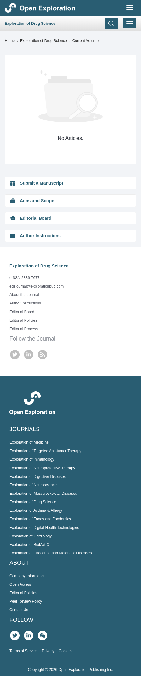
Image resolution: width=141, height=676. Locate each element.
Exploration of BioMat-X (29, 544)
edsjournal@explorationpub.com (36, 286)
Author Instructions (25, 303)
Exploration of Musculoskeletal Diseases (43, 493)
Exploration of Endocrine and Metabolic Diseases (50, 553)
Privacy (48, 651)
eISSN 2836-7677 (24, 278)
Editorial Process (23, 329)
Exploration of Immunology (31, 459)
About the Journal (24, 295)
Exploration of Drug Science (43, 40)
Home (10, 40)
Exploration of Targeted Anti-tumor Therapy (45, 451)
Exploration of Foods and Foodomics (40, 519)
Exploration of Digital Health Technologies (44, 527)
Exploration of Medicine (29, 442)
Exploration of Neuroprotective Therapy (42, 468)
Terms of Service (23, 651)
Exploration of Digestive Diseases (37, 476)
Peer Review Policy (25, 601)
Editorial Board (21, 312)
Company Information (27, 576)
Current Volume (85, 40)
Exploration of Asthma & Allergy (35, 510)
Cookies (65, 651)
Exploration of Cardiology (30, 536)
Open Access (20, 584)
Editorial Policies (23, 320)
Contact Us (18, 610)
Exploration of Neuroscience (33, 485)
